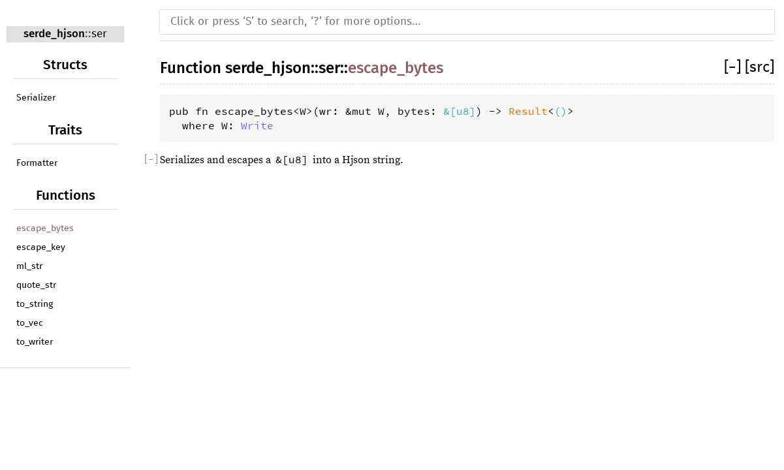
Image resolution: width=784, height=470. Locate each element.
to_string (34, 304)
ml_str (29, 266)
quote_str (36, 285)
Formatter (36, 163)
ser (99, 34)
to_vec (29, 323)
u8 (462, 111)
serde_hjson (54, 33)
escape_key (40, 247)
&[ (449, 111)
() (560, 111)
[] (734, 67)
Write (257, 125)
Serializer (35, 97)
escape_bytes (45, 228)
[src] (759, 67)
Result (528, 111)
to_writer (34, 342)
